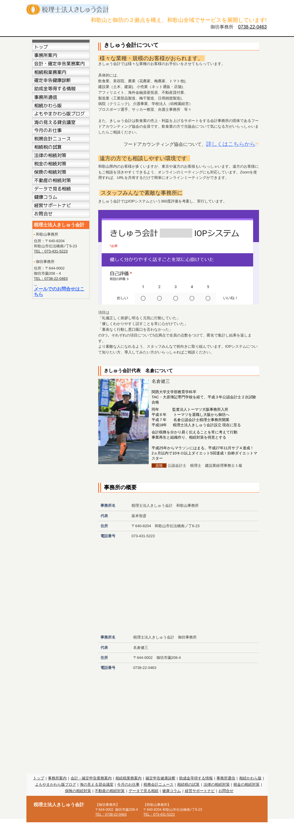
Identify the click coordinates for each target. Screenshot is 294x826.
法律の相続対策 (217, 784)
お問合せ (225, 791)
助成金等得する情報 (196, 778)
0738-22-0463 (252, 26)
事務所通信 (225, 778)
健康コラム (171, 791)
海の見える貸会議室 (96, 784)
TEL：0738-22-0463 (51, 278)
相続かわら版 (250, 778)
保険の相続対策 (78, 791)
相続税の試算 (188, 784)
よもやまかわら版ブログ (55, 784)
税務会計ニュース (158, 784)
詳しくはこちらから (230, 144)
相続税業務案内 (128, 778)
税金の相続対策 (246, 784)
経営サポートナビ (200, 791)
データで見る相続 (143, 791)
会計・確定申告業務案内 (91, 778)
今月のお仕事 (128, 784)
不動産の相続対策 (110, 791)
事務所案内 (57, 778)
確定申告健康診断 (160, 778)
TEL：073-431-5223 (51, 251)
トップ (38, 778)
